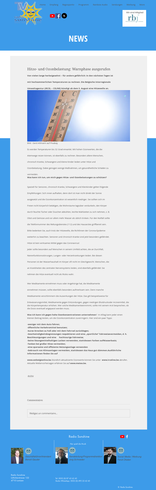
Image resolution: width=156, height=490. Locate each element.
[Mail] (28, 451)
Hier (71, 444)
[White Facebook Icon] (127, 436)
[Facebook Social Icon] (58, 15)
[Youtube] (52, 15)
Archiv (31, 376)
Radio (73, 436)
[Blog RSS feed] (64, 16)
